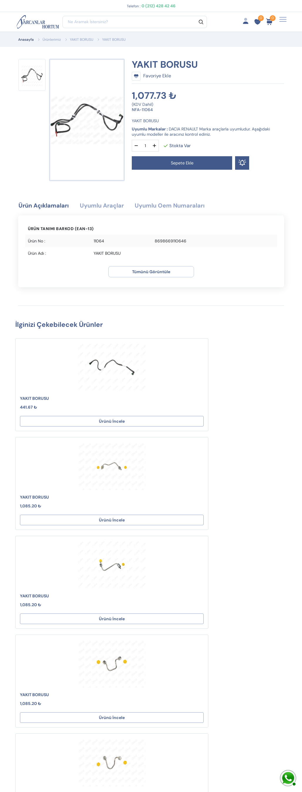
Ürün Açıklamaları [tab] (48, 206)
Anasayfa (26, 39)
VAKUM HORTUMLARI (106, 607)
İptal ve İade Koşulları (157, 618)
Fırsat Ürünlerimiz (204, 620)
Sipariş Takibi (206, 608)
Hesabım (201, 589)
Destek (151, 589)
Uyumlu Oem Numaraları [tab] (194, 206)
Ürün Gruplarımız (210, 650)
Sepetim (201, 598)
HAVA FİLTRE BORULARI (96, 620)
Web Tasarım (126, 773)
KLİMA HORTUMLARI (104, 598)
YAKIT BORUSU (81, 39)
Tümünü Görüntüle (151, 273)
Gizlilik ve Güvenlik (154, 634)
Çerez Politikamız (162, 648)
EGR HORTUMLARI (102, 657)
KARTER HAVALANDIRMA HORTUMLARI (100, 640)
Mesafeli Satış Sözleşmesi (158, 602)
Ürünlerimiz (52, 39)
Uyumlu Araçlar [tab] (115, 206)
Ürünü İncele (58, 422)
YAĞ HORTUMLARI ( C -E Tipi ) (106, 669)
